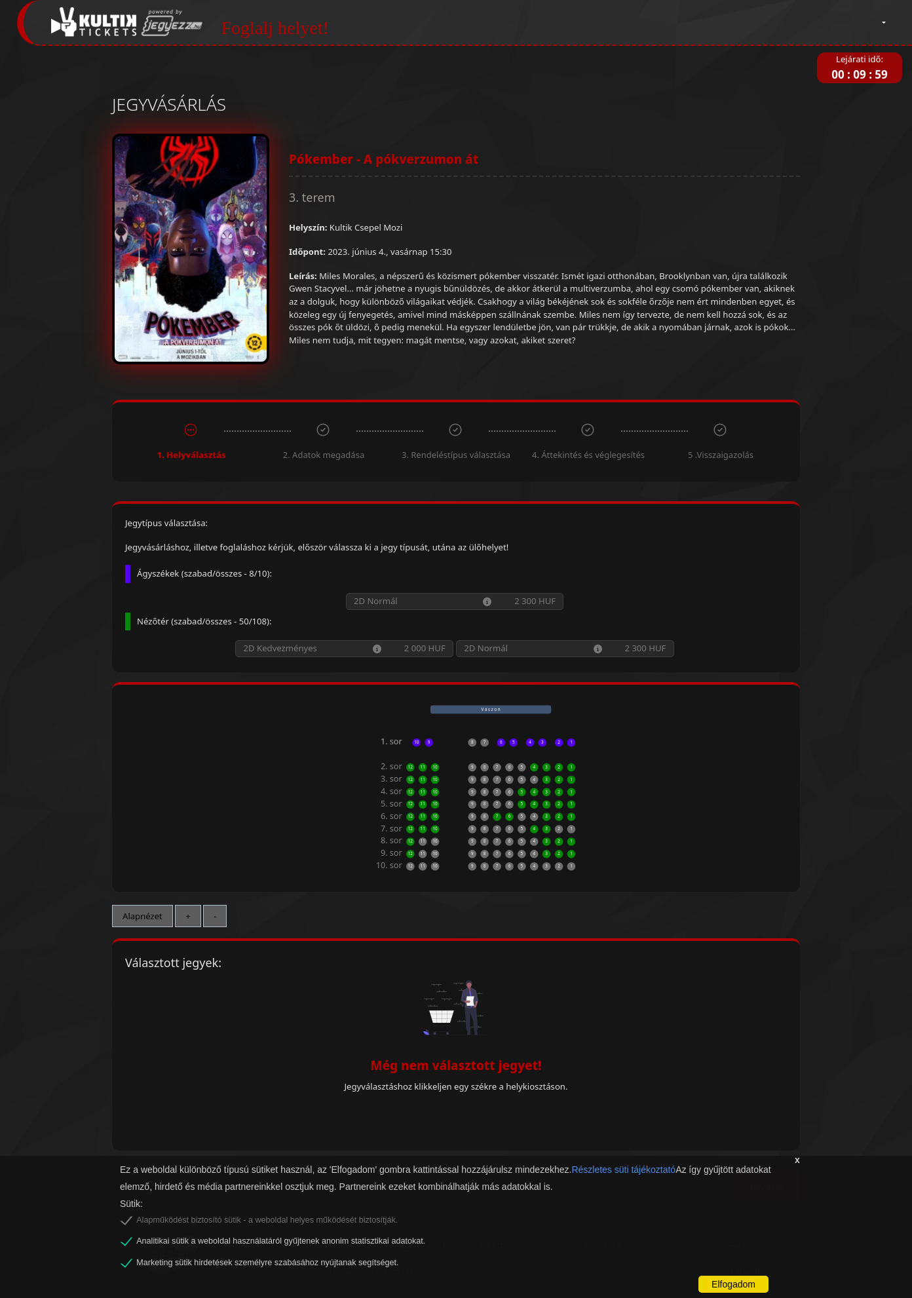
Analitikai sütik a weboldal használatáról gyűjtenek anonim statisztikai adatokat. (280, 1241)
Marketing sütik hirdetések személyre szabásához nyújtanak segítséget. (267, 1262)
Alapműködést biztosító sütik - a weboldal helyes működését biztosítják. (267, 1220)
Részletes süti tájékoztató (623, 1169)
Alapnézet (142, 916)
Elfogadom (733, 1284)
